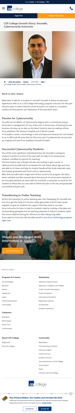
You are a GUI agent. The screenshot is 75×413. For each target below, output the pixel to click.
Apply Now (19, 16)
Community (34, 82)
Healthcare (6, 293)
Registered (6, 342)
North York (6, 325)
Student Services (45, 358)
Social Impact (44, 365)
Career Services (44, 354)
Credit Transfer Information (49, 289)
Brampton (6, 317)
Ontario (25, 82)
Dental (4, 289)
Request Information (56, 16)
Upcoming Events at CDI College (51, 361)
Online (32, 2)
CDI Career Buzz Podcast (48, 346)
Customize (30, 409)
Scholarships (44, 305)
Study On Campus (15, 82)
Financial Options (45, 293)
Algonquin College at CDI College (51, 286)
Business (5, 286)
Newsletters (43, 342)
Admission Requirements (48, 282)
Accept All (45, 409)
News (43, 82)
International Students (47, 297)
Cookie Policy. (47, 403)
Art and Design (7, 282)
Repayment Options (46, 301)
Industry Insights (45, 350)
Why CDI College (8, 346)
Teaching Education (9, 301)
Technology (6, 305)
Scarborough (7, 328)
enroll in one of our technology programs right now (37, 219)
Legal (4, 297)
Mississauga (6, 321)
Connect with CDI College (48, 373)
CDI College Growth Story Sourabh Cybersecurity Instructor (22, 84)
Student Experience (46, 308)
